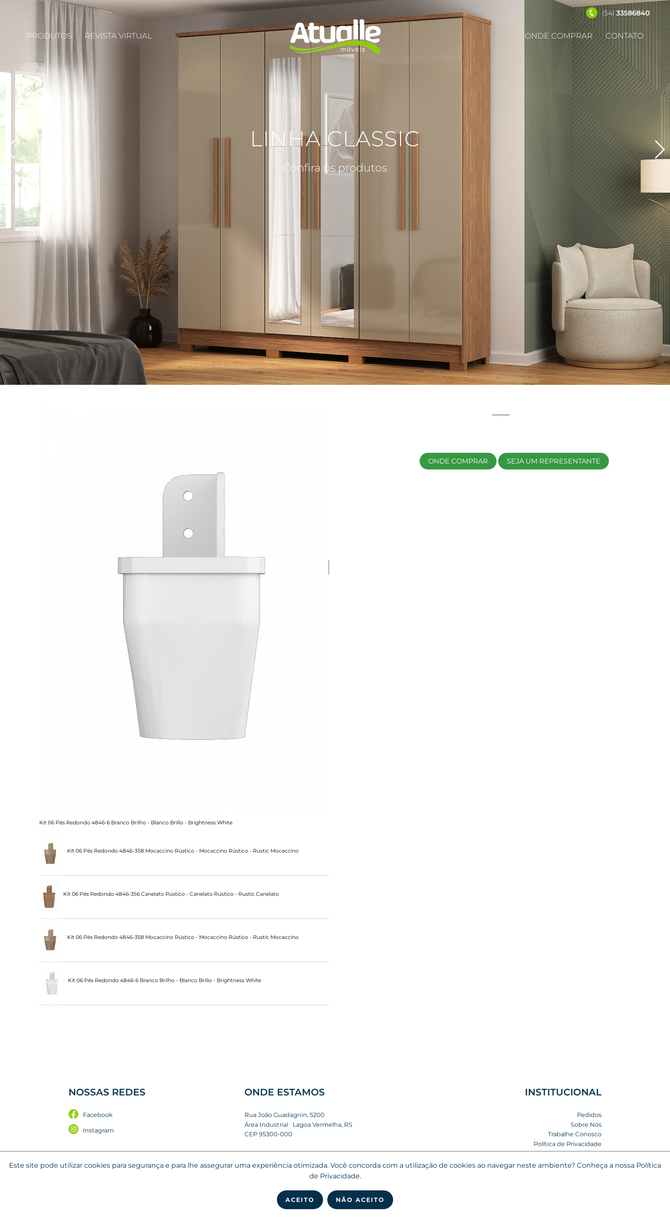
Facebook (146, 1117)
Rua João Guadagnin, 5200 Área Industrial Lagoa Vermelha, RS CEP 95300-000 (306, 1125)
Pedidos (531, 1117)
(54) (618, 13)
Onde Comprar (559, 36)
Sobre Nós (529, 1125)
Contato (624, 36)
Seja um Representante (553, 461)
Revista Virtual (118, 36)
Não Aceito (360, 1200)
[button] (660, 149)
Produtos (49, 36)
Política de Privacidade (514, 1140)
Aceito (299, 1200)
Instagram (147, 1129)
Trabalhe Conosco (520, 1132)
